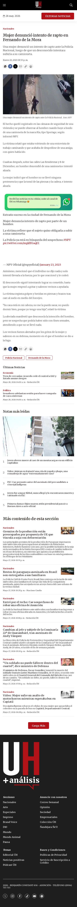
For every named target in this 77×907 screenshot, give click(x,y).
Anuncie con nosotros (53, 797)
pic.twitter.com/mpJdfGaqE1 (21, 243)
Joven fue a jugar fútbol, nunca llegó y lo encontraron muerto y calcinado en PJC (40, 494)
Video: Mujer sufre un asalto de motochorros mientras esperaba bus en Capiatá (29, 698)
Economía (8, 373)
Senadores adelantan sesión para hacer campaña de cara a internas (29, 394)
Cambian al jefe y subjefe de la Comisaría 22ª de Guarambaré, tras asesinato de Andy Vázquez (30, 633)
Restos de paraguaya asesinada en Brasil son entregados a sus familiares (30, 573)
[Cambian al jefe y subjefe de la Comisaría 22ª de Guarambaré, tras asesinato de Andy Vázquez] (67, 629)
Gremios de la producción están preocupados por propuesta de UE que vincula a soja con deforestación (28, 534)
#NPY (67, 240)
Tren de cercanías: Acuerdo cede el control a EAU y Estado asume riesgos (29, 377)
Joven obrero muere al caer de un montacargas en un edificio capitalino (40, 461)
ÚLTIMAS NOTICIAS (57, 16)
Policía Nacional (13, 358)
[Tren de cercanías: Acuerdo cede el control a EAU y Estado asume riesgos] (67, 375)
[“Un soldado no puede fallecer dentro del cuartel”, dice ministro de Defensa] (67, 662)
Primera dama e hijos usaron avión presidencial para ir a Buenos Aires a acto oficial (37, 505)
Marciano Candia (34, 590)
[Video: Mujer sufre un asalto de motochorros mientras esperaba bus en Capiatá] (67, 694)
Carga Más (38, 725)
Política (7, 390)
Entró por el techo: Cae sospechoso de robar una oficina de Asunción (28, 603)
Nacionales (8, 29)
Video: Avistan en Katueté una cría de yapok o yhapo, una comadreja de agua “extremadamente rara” (37, 472)
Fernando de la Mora (39, 358)
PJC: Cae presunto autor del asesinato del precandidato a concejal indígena (37, 483)
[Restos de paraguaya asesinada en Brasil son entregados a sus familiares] (67, 571)
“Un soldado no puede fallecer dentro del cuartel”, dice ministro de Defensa (30, 664)
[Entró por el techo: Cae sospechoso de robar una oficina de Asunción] (67, 601)
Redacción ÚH (33, 382)
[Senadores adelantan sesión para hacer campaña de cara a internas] (67, 393)
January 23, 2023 (50, 264)
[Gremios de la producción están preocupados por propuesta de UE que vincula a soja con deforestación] (67, 530)
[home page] (38, 5)
